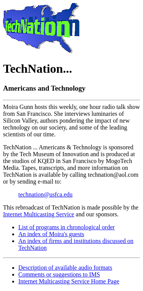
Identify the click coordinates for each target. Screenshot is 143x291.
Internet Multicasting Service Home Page (68, 281)
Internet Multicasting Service (38, 214)
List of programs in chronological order (66, 227)
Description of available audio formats (65, 267)
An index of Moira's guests (51, 234)
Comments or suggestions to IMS (59, 274)
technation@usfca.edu (45, 194)
